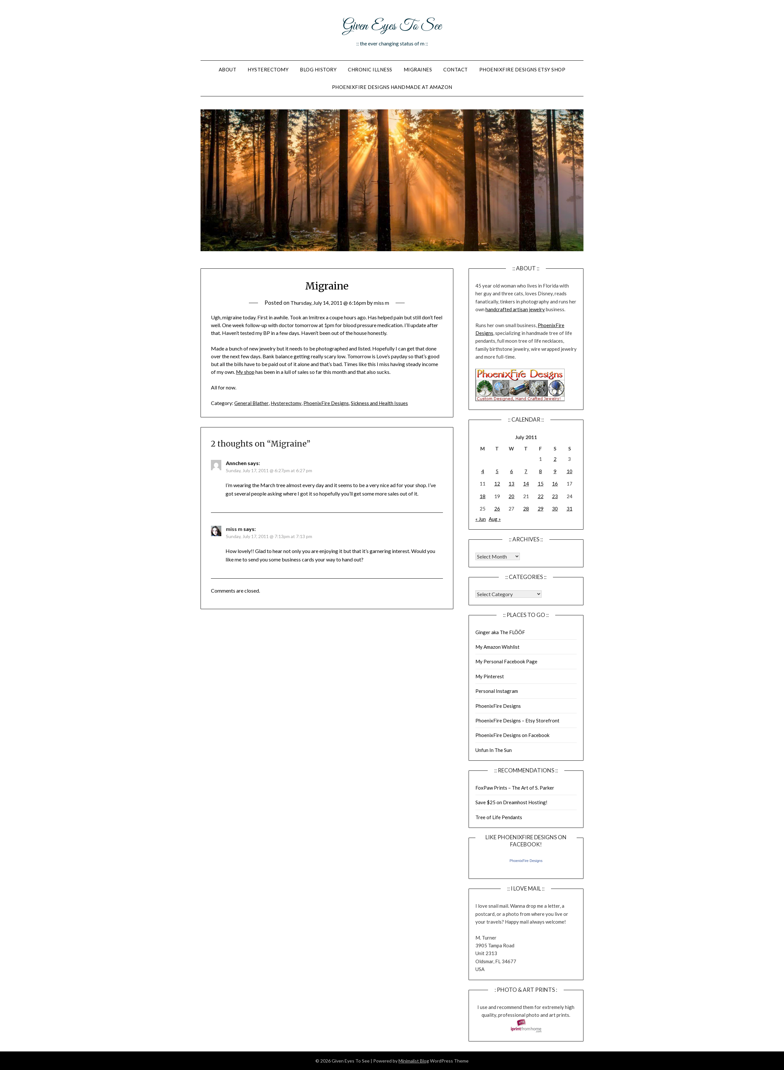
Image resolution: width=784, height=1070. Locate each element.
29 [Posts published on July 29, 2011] (541, 508)
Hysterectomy (268, 69)
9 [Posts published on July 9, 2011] (555, 471)
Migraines (418, 69)
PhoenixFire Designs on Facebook (512, 735)
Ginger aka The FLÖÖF (500, 632)
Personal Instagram (496, 691)
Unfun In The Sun (493, 750)
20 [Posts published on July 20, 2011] (511, 496)
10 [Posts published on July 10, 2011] (569, 471)
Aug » (495, 519)
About (228, 69)
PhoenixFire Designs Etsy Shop (522, 69)
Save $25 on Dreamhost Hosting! (511, 802)
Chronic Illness (370, 69)
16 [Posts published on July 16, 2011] (555, 483)
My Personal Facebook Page (506, 661)
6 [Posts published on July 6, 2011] (511, 471)
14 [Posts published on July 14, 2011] (526, 483)
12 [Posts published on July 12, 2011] (497, 483)
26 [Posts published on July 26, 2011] (497, 508)
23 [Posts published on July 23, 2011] (555, 496)
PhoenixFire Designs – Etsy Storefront (517, 720)
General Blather (251, 403)
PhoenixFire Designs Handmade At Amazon (392, 87)
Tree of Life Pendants (498, 817)
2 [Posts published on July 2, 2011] (555, 459)
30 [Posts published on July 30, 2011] (555, 508)
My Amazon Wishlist (497, 647)
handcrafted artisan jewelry (515, 309)
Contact (455, 69)
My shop (245, 372)
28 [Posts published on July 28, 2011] (526, 508)
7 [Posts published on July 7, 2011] (525, 471)
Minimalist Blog (413, 1061)
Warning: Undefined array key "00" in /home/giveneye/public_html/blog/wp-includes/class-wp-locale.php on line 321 (497, 556)
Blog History (318, 69)
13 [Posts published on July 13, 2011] (511, 483)
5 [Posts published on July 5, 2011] (497, 471)
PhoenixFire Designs (327, 403)
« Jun (480, 519)
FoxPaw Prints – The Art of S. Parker (514, 788)
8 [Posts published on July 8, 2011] (540, 471)
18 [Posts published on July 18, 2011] (482, 496)
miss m (385, 302)
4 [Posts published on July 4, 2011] (482, 471)
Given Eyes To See (392, 25)
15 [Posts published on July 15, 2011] (541, 483)
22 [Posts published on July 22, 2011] (541, 496)
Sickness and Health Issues (381, 403)
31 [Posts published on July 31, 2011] (569, 508)
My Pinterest (489, 676)
